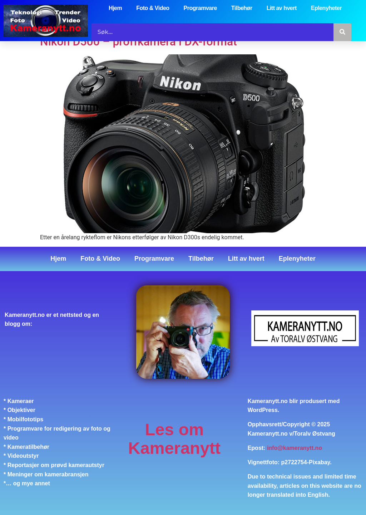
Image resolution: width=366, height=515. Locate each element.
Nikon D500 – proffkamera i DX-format (138, 41)
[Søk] (342, 32)
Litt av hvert (282, 8)
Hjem (115, 8)
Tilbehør (241, 8)
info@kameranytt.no (294, 448)
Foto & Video (152, 8)
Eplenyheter (326, 8)
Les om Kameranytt (174, 438)
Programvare (200, 8)
